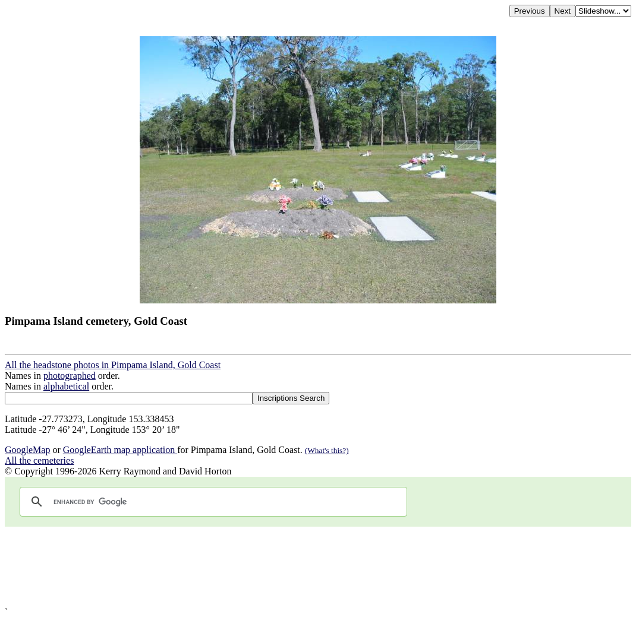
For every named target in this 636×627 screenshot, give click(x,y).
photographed (69, 375)
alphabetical (66, 386)
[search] (211, 502)
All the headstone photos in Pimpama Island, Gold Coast (113, 365)
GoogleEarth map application (120, 450)
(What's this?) (327, 450)
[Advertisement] (318, 567)
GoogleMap (27, 450)
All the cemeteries (39, 460)
